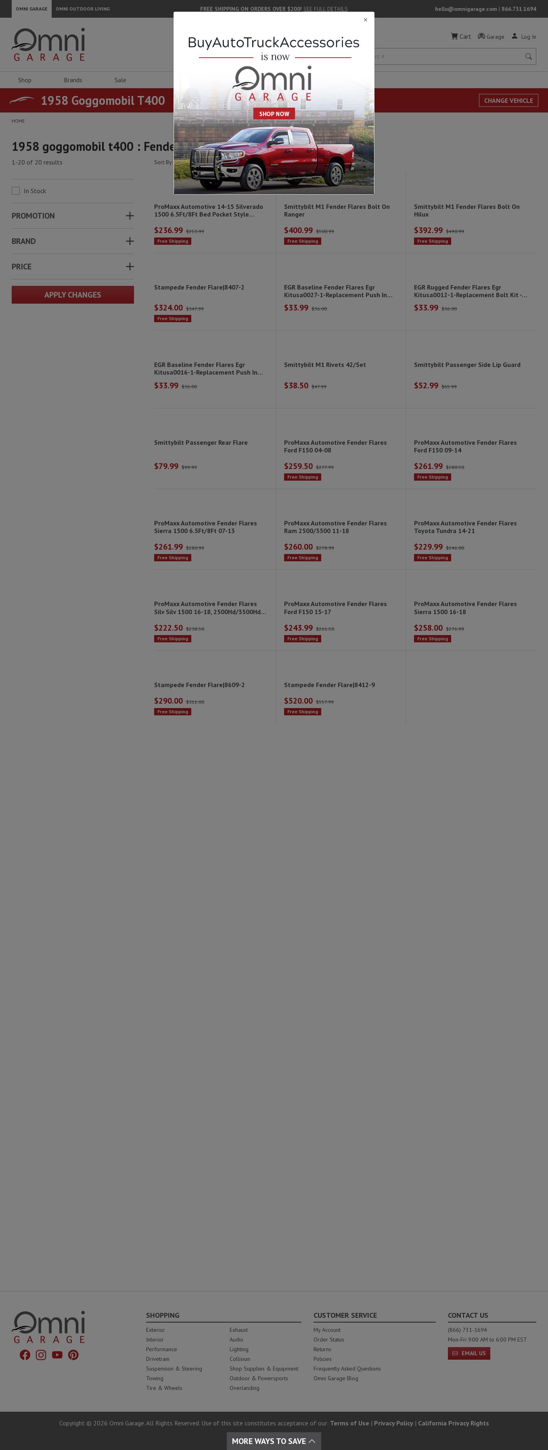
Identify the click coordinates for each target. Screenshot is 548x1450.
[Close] (274, 20)
